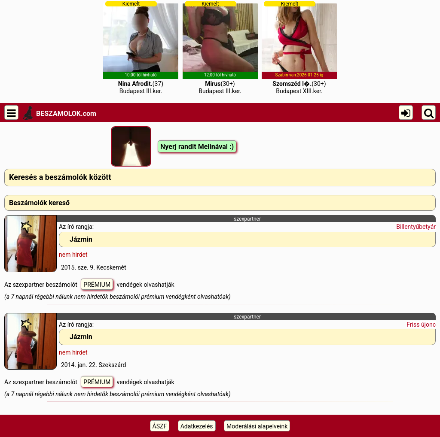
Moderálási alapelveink (256, 426)
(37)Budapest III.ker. (140, 47)
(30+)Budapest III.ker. (220, 47)
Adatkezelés (196, 426)
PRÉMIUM (96, 284)
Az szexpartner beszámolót (41, 284)
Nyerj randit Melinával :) (197, 147)
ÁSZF (160, 426)
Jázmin (81, 239)
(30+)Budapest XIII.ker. (299, 47)
